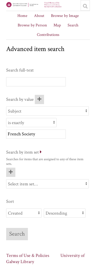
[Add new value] (39, 99)
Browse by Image (65, 15)
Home (22, 15)
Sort (10, 201)
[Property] (47, 111)
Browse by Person (32, 25)
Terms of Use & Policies (27, 255)
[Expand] (41, 152)
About (39, 15)
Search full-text (20, 70)
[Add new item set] (10, 172)
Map (57, 25)
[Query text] (36, 134)
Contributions (48, 34)
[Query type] (31, 122)
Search (73, 25)
